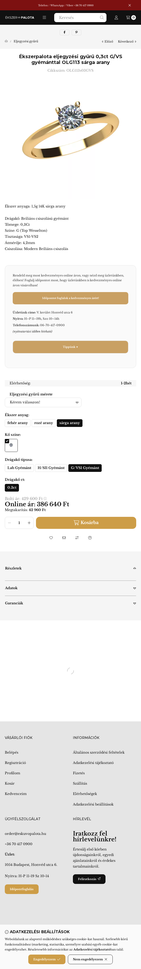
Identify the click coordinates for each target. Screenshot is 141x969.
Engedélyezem (46, 959)
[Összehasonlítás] (77, 538)
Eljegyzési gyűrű (26, 41)
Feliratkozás (89, 879)
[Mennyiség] (19, 523)
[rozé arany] (44, 423)
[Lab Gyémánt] (19, 468)
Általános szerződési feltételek (99, 752)
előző (107, 41)
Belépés (11, 752)
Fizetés (79, 773)
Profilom (12, 773)
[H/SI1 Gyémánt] (51, 468)
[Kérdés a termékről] (90, 538)
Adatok (11, 588)
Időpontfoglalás (22, 889)
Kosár (10, 783)
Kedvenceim (16, 794)
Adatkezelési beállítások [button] (93, 804)
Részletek (13, 568)
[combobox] (80, 17)
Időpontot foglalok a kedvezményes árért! (70, 298)
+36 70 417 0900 (18, 844)
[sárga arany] (69, 423)
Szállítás (80, 783)
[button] (44, 17)
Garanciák (14, 603)
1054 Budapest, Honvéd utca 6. (31, 865)
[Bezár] (129, 5)
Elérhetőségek (85, 794)
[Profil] (116, 17)
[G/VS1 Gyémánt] (85, 468)
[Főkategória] (6, 41)
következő (127, 41)
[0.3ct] (12, 488)
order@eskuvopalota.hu (25, 833)
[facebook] (64, 32)
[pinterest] (76, 32)
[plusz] (29, 523)
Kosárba (86, 522)
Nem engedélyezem (90, 959)
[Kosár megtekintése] (131, 17)
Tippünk (69, 347)
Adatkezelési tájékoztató (93, 763)
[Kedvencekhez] (51, 538)
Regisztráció (15, 763)
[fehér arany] (17, 423)
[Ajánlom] (64, 538)
